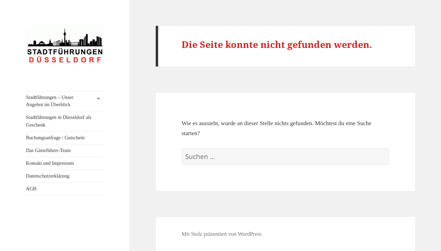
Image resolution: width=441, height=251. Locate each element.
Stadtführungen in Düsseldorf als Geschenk (58, 121)
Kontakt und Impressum (50, 163)
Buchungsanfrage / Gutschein (55, 137)
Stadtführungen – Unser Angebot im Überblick (49, 101)
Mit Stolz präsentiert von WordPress (221, 234)
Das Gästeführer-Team (48, 150)
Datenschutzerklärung (47, 176)
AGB (31, 188)
